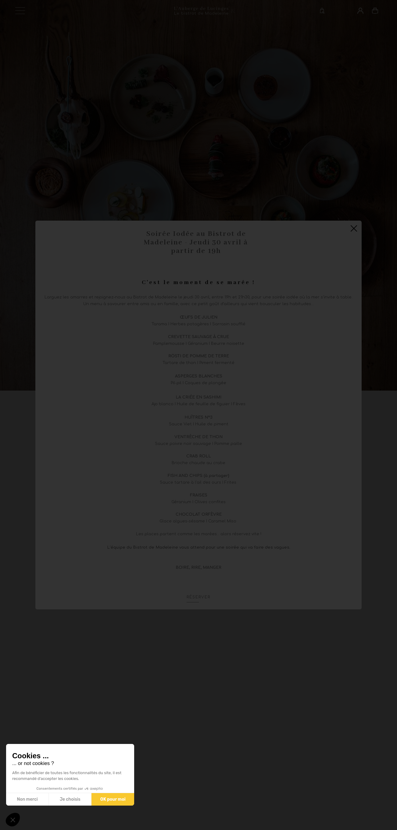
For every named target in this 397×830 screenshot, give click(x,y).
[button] (12, 819)
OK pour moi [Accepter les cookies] (113, 799)
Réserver (198, 597)
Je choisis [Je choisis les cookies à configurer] (70, 799)
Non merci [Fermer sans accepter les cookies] (27, 799)
